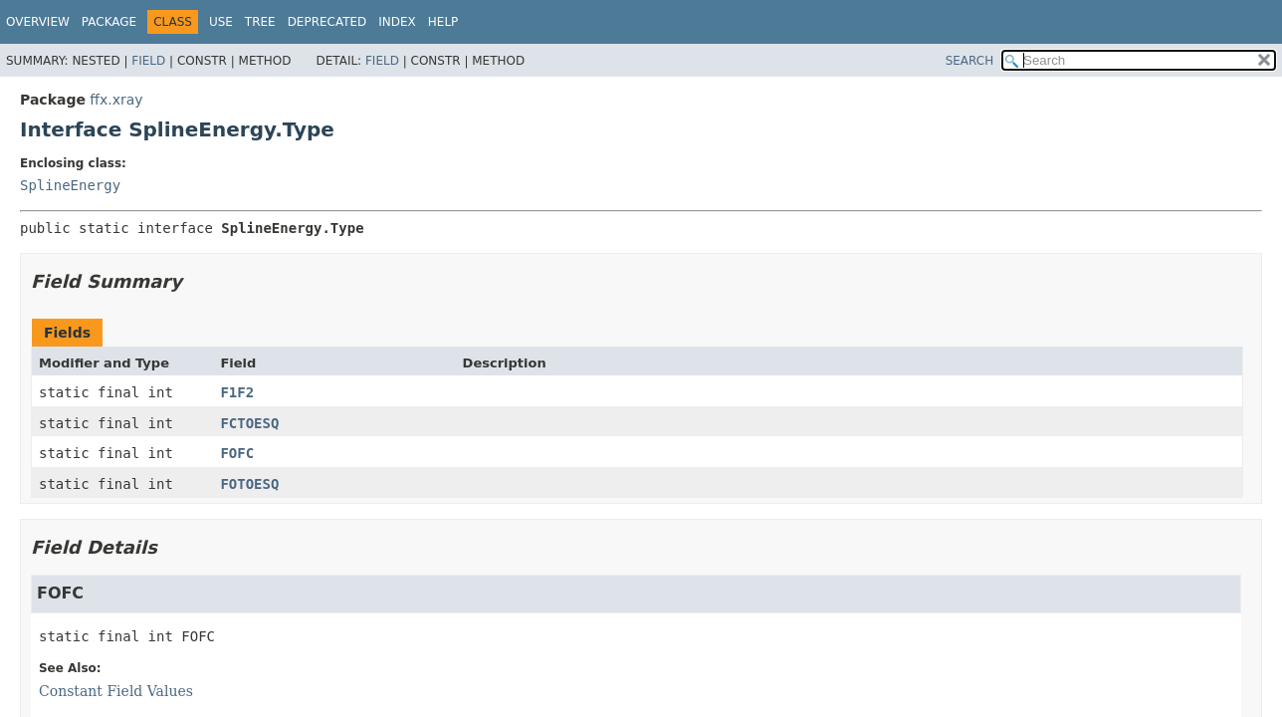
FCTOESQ (249, 423)
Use (221, 22)
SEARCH (970, 61)
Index (397, 22)
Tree (260, 22)
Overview (38, 22)
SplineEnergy (70, 185)
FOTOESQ (249, 484)
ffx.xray (116, 100)
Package (109, 22)
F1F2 (237, 392)
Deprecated (327, 22)
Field (148, 61)
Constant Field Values (116, 691)
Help (443, 22)
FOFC (237, 453)
